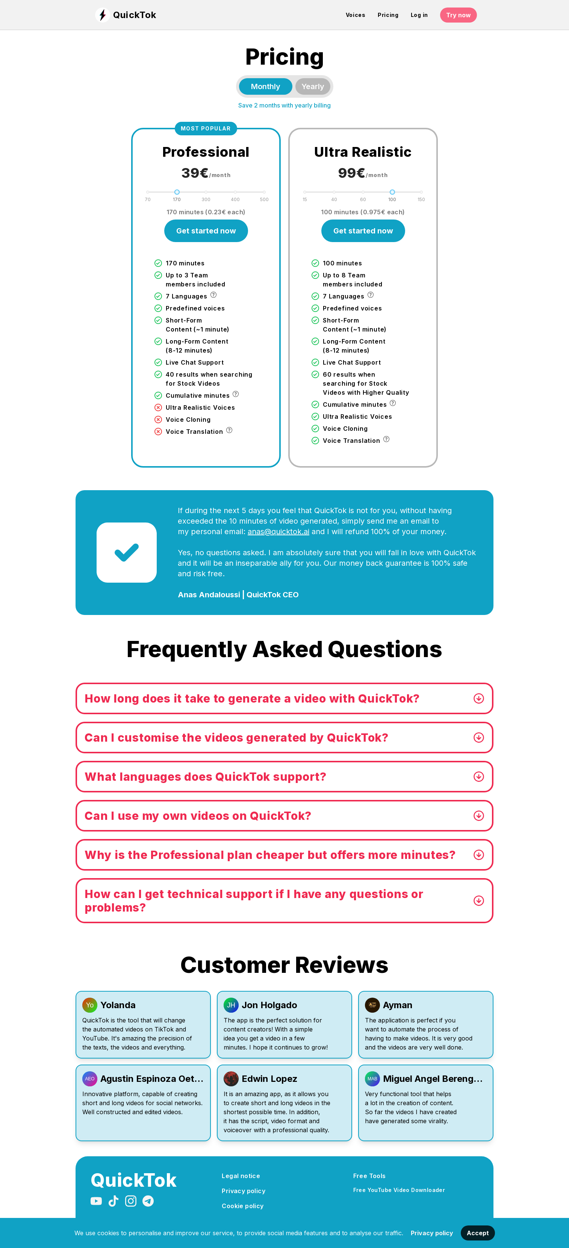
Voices (356, 15)
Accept (478, 1233)
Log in (419, 15)
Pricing (388, 15)
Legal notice (241, 1176)
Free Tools (369, 1176)
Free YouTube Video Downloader (399, 1190)
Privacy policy (432, 1233)
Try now (458, 15)
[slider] (177, 192)
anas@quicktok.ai (278, 531)
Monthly (265, 86)
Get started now (206, 230)
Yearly (312, 86)
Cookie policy (242, 1206)
